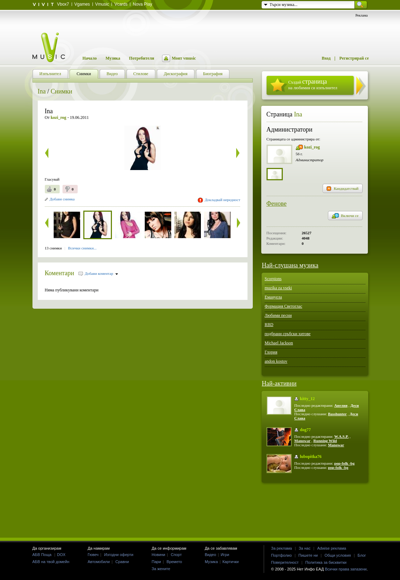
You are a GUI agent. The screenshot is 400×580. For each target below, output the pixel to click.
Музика (113, 58)
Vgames (82, 4)
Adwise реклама (331, 548)
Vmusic (102, 4)
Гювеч (93, 554)
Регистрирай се (354, 58)
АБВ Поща (42, 554)
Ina (42, 91)
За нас (305, 548)
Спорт (176, 554)
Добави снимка (62, 199)
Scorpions (273, 278)
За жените (161, 569)
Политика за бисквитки (326, 562)
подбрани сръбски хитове (288, 333)
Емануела (273, 297)
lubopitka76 (311, 456)
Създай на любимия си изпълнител (313, 84)
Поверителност (285, 562)
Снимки (61, 91)
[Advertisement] (200, 510)
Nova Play (142, 4)
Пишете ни (308, 555)
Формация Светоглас (283, 306)
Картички (230, 562)
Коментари (59, 273)
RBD (269, 324)
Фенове (277, 203)
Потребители (141, 58)
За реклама (281, 548)
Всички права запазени (345, 569)
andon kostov (276, 361)
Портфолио (281, 555)
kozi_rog (312, 147)
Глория (271, 352)
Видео (210, 554)
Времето (174, 562)
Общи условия (337, 555)
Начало (90, 58)
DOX (61, 554)
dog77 (305, 429)
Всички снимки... (82, 248)
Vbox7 (63, 4)
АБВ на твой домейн (51, 562)
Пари (156, 562)
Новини (158, 554)
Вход (326, 58)
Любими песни (278, 315)
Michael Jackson (279, 342)
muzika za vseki (278, 287)
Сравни (122, 562)
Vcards (120, 4)
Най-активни (279, 383)
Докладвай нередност (222, 200)
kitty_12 (307, 398)
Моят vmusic (184, 58)
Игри (225, 554)
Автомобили (99, 562)
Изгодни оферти (118, 554)
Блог (362, 555)
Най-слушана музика (290, 265)
